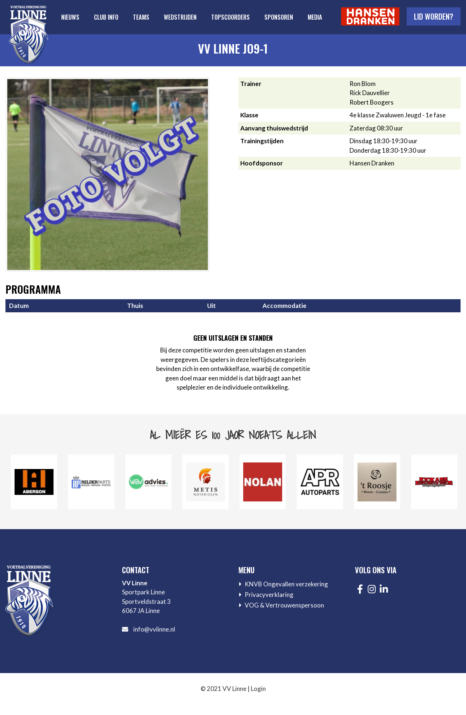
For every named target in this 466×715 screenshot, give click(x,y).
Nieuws (70, 17)
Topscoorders (230, 17)
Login (258, 688)
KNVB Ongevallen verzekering (286, 584)
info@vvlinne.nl (154, 629)
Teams (141, 17)
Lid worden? (433, 16)
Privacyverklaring (269, 594)
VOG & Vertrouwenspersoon (284, 605)
